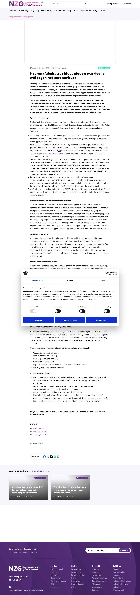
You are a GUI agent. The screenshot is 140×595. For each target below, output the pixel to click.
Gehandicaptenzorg (63, 10)
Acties (73, 587)
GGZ (75, 10)
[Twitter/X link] (20, 579)
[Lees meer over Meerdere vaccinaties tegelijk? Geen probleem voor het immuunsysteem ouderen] (28, 487)
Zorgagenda (28, 16)
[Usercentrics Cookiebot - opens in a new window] (107, 273)
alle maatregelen (48, 401)
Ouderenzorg (46, 10)
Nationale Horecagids (122, 581)
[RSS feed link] (10, 586)
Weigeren (38, 320)
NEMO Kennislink (40, 431)
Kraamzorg (23, 10)
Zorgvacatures (15, 16)
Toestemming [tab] (37, 280)
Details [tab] (70, 280)
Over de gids (97, 572)
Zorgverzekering (78, 575)
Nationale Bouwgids (121, 584)
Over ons (96, 569)
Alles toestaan (101, 320)
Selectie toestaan (70, 320)
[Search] (86, 3)
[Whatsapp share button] (55, 456)
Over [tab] (103, 280)
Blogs (73, 578)
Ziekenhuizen (85, 10)
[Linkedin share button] (48, 456)
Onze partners (112, 4)
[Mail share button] (58, 456)
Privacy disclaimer (99, 578)
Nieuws (13, 10)
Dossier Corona (77, 584)
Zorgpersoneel (99, 10)
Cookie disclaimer (99, 581)
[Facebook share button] (44, 456)
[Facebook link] (10, 579)
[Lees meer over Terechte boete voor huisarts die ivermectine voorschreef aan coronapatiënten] (70, 487)
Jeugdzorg (34, 10)
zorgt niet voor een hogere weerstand (52, 153)
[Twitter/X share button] (51, 456)
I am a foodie (38, 428)
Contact (95, 590)
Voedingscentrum (40, 434)
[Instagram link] (14, 579)
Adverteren (126, 4)
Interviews (75, 581)
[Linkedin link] (17, 579)
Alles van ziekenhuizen (41, 471)
